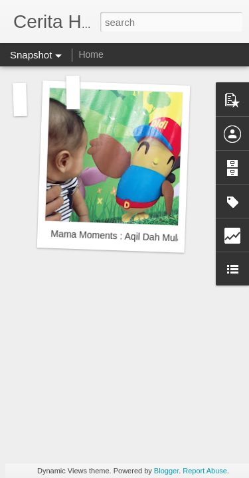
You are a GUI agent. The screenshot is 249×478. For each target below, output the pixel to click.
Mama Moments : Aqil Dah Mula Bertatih (133, 236)
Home (90, 54)
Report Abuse (205, 471)
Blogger (166, 471)
